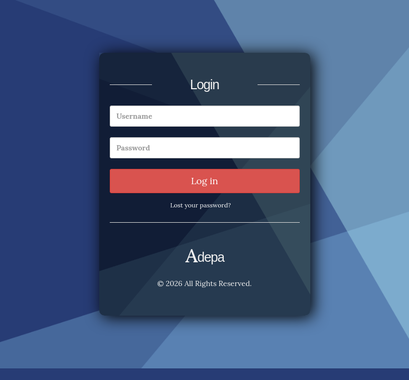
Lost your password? (200, 205)
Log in (204, 181)
